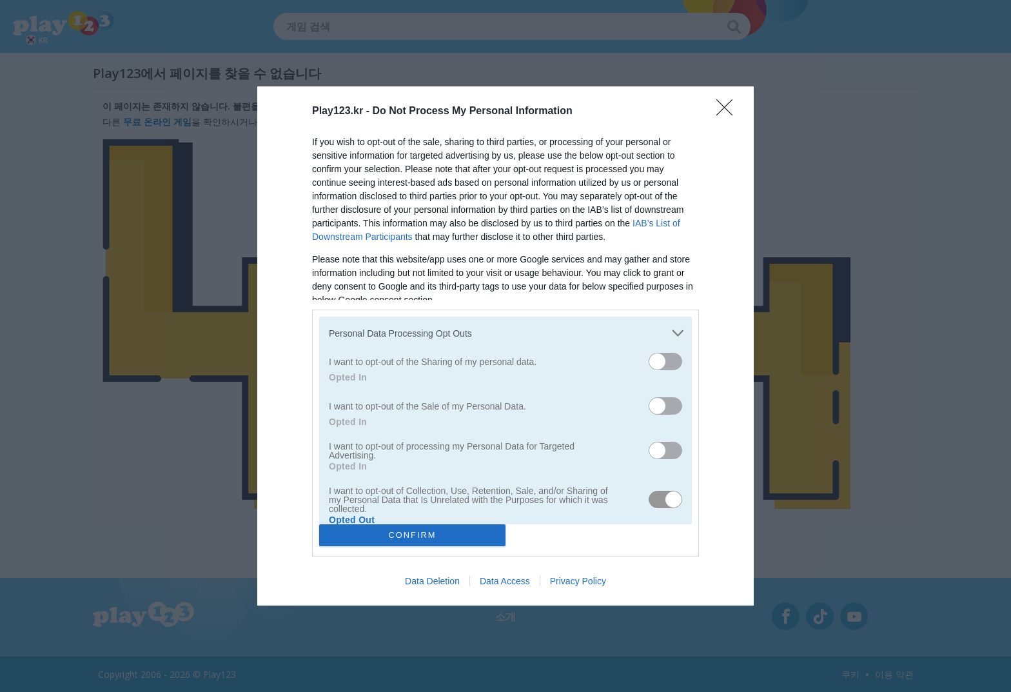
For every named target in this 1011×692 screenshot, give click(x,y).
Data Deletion (432, 581)
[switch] (665, 361)
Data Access (505, 581)
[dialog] (505, 346)
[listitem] (505, 333)
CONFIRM (412, 535)
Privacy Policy (578, 581)
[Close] (728, 111)
